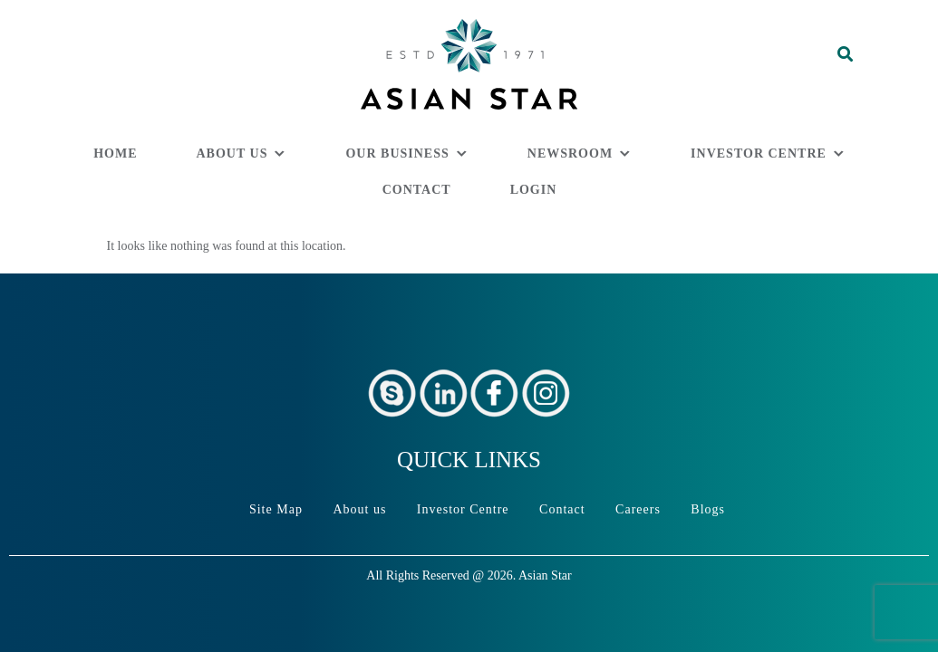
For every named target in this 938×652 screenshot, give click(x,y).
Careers (638, 509)
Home (115, 153)
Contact (416, 190)
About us (232, 153)
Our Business (397, 153)
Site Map (276, 509)
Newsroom (570, 153)
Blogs (708, 509)
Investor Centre (759, 153)
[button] (816, 77)
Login (533, 190)
